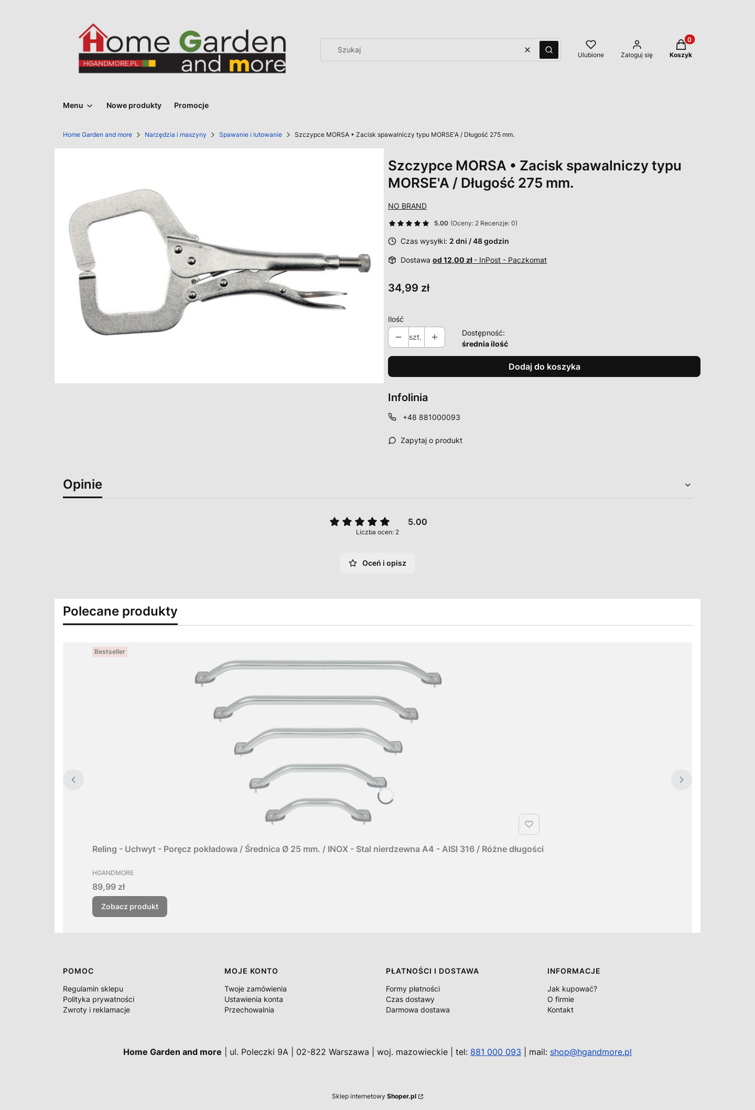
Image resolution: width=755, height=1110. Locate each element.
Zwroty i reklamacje (96, 1009)
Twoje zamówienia (255, 988)
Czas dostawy (410, 999)
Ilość (396, 319)
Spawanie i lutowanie (250, 134)
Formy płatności (413, 988)
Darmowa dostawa (418, 1009)
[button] (549, 50)
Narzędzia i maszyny (176, 134)
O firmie (560, 999)
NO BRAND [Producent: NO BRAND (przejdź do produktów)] (407, 205)
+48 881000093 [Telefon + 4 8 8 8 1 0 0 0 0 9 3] (431, 417)
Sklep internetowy (374, 1096)
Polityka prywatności (98, 999)
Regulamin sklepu (93, 988)
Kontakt (560, 1009)
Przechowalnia (249, 1009)
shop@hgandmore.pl (591, 1052)
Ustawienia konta (253, 999)
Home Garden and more (97, 134)
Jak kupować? (572, 988)
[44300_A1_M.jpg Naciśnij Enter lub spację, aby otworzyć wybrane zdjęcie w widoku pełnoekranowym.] (219, 266)
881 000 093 (495, 1052)
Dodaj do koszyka (544, 366)
